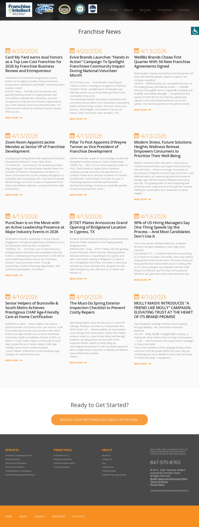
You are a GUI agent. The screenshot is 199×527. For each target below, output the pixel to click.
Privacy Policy (157, 484)
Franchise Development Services (20, 474)
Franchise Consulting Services (18, 455)
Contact (184, 10)
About (128, 10)
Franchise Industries (63, 459)
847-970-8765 (165, 462)
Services (145, 10)
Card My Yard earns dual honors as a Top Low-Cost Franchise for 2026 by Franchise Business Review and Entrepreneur (33, 63)
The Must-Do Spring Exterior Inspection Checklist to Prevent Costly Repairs (97, 307)
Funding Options (12, 459)
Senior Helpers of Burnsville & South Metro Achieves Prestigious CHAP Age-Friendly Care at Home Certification (32, 309)
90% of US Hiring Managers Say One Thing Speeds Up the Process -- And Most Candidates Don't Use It (162, 229)
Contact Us (107, 459)
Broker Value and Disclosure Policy (168, 478)
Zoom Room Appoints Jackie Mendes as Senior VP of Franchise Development (35, 146)
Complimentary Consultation (18, 471)
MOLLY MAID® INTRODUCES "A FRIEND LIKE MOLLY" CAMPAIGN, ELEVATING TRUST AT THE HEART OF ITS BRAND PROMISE (163, 309)
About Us (106, 455)
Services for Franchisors (16, 463)
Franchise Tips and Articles (114, 474)
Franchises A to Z (61, 455)
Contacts (78, 516)
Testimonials (108, 467)
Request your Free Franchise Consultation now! (98, 431)
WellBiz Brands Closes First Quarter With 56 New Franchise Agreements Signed (162, 61)
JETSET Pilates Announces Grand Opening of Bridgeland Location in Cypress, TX (98, 227)
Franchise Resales (62, 467)
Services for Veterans (14, 467)
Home (113, 10)
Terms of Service (159, 481)
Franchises (164, 10)
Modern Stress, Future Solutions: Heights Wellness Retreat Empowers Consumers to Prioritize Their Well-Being (163, 148)
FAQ (104, 463)
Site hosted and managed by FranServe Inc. (169, 490)
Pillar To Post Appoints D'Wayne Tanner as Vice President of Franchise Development (98, 146)
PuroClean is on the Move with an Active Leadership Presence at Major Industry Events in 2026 (34, 227)
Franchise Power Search (64, 463)
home (8, 516)
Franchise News (109, 471)
